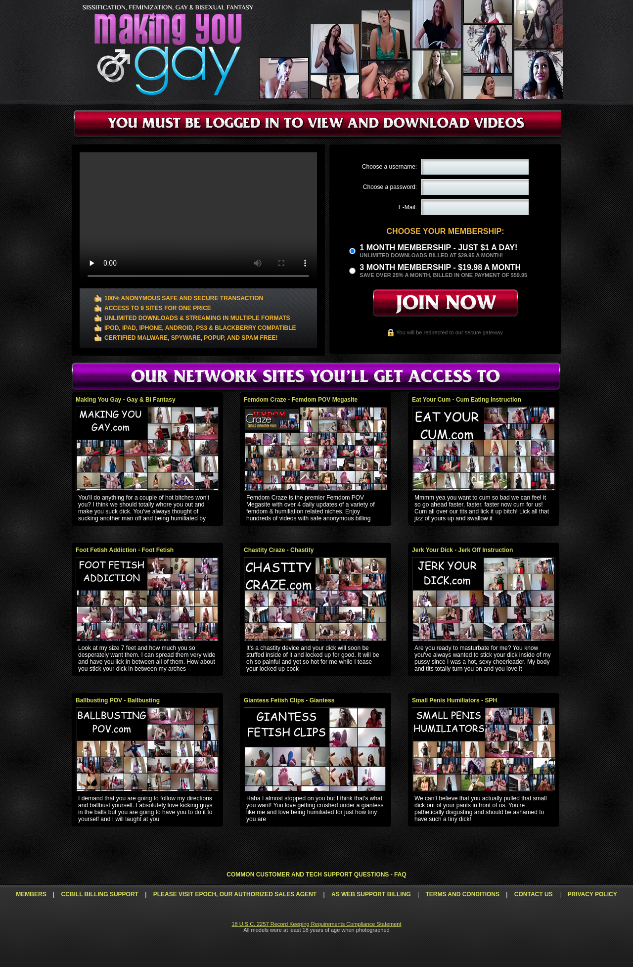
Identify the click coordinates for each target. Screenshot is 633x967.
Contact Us (533, 894)
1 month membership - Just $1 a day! (438, 247)
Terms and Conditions (462, 894)
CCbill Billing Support (99, 894)
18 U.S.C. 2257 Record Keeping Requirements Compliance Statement (316, 924)
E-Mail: (408, 207)
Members (31, 894)
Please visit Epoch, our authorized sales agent (234, 894)
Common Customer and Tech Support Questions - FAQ (316, 874)
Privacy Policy (592, 894)
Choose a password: (390, 187)
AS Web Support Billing (371, 894)
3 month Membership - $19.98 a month (440, 267)
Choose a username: (389, 166)
